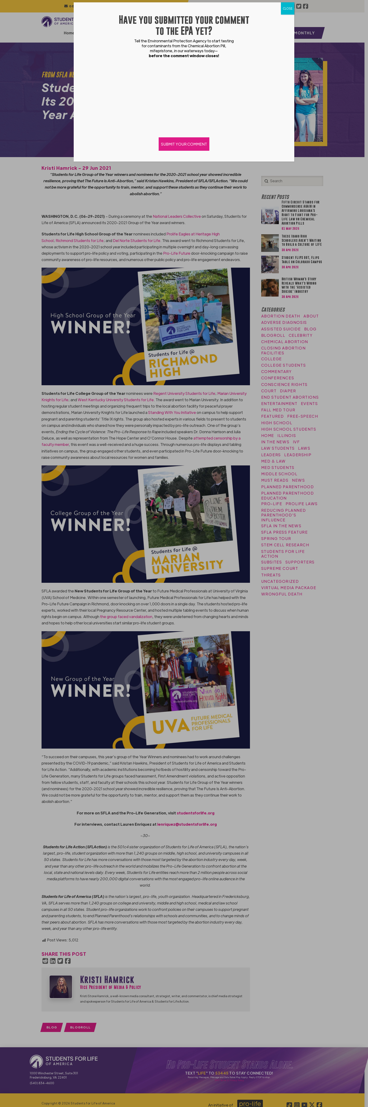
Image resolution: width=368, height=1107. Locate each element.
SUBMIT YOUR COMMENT (184, 144)
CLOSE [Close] (287, 8)
